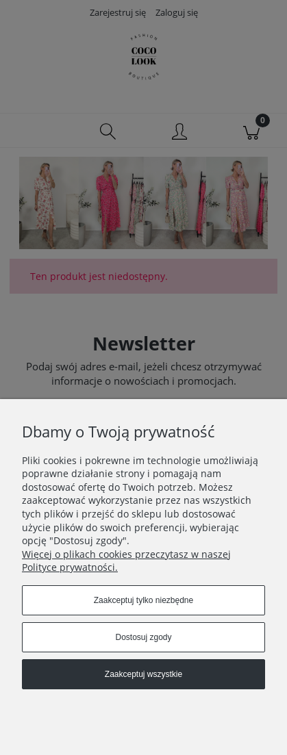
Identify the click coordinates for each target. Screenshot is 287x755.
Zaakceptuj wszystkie (143, 674)
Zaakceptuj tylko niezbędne (143, 600)
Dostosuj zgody (143, 637)
